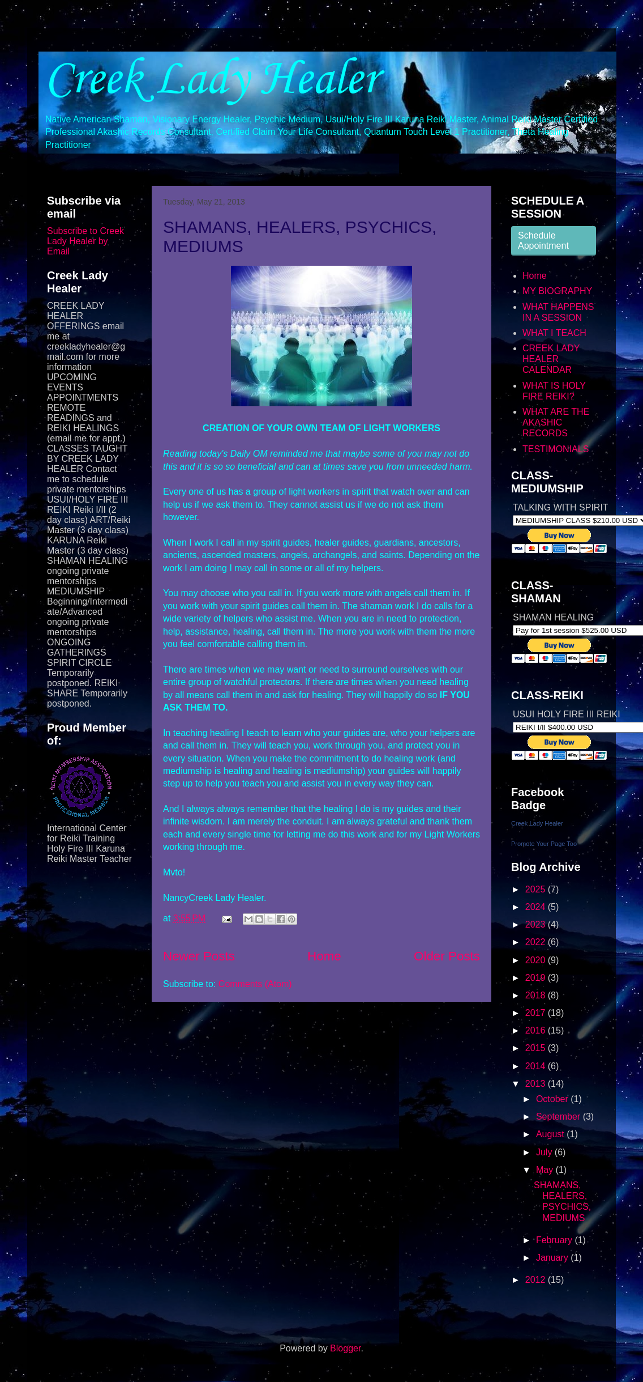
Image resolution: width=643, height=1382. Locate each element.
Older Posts (447, 956)
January (553, 1257)
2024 (536, 907)
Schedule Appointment (543, 240)
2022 (536, 942)
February (555, 1240)
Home (324, 956)
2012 (536, 1280)
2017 (536, 1013)
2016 (536, 1030)
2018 (536, 995)
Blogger (345, 1348)
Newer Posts (199, 956)
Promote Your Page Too (544, 843)
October (553, 1099)
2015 (536, 1048)
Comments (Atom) (255, 984)
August (551, 1134)
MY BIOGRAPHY (557, 291)
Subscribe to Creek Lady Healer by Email (85, 241)
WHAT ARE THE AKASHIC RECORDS (555, 422)
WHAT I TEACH (554, 333)
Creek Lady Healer (211, 80)
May (546, 1170)
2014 (536, 1066)
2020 (536, 960)
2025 (536, 889)
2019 (536, 978)
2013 (536, 1083)
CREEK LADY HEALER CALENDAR (551, 359)
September (559, 1116)
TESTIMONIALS (555, 449)
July (545, 1152)
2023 (536, 924)
